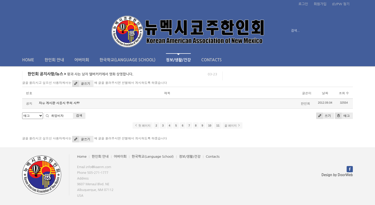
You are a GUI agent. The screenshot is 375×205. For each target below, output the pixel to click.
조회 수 (344, 93)
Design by (337, 175)
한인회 (305, 103)
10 (209, 125)
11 (218, 125)
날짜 (325, 93)
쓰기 (323, 116)
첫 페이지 (143, 125)
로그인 (303, 4)
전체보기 (37, 31)
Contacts (211, 60)
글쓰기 (81, 83)
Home (28, 60)
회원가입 (320, 4)
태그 (342, 116)
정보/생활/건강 (178, 57)
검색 (79, 115)
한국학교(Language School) (127, 60)
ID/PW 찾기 (340, 4)
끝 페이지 (232, 125)
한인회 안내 (54, 60)
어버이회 (81, 60)
